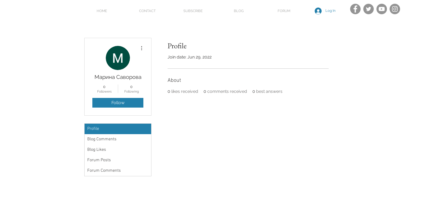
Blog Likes (96, 149)
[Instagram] (395, 9)
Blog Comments (102, 139)
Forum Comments (104, 170)
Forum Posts (99, 160)
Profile (93, 128)
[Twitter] (368, 9)
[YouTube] (381, 9)
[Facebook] (355, 9)
